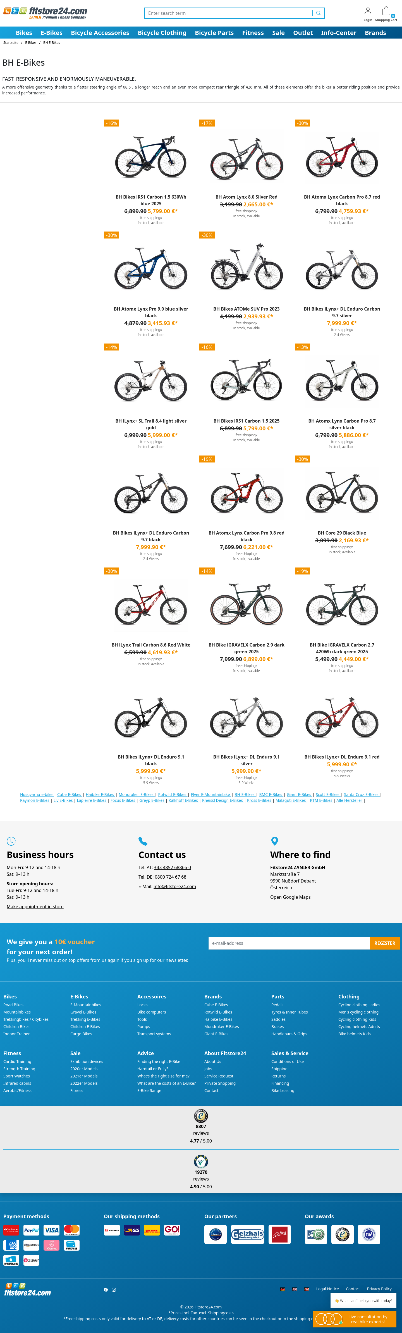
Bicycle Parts (214, 32)
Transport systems (154, 1033)
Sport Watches (16, 1076)
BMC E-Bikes (271, 794)
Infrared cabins (17, 1083)
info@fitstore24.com (175, 886)
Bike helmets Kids (354, 1033)
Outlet (303, 32)
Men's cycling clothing (358, 1012)
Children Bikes (16, 1026)
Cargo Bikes (81, 1033)
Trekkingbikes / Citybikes (26, 1019)
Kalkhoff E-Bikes (184, 800)
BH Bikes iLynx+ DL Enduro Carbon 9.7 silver (342, 312)
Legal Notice (327, 1288)
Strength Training (19, 1068)
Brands (375, 32)
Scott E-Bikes (328, 794)
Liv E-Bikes (64, 800)
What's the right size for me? (163, 1076)
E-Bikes (52, 32)
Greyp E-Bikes (152, 800)
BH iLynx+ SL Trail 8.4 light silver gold (151, 424)
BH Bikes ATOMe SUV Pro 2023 (246, 309)
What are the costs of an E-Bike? (166, 1083)
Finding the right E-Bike (158, 1061)
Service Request (218, 1076)
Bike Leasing (282, 1090)
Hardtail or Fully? (152, 1068)
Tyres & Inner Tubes (289, 1012)
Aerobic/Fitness (17, 1090)
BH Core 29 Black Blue (342, 533)
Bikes (24, 32)
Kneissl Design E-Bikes (223, 800)
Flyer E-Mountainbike (211, 794)
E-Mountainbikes (85, 1004)
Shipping (279, 1068)
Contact (211, 1090)
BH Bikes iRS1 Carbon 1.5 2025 (247, 421)
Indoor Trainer (16, 1033)
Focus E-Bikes (123, 800)
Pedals (277, 1004)
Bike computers (151, 1012)
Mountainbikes (17, 1012)
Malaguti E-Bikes (291, 800)
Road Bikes (13, 1004)
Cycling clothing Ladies (359, 1004)
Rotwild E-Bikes (173, 794)
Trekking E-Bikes (85, 1019)
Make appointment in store (35, 906)
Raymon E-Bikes (35, 800)
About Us (212, 1061)
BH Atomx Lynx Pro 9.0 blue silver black (151, 312)
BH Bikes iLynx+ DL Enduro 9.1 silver (246, 760)
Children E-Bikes (85, 1026)
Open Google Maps (290, 897)
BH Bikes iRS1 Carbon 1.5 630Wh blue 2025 (151, 200)
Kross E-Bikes (259, 800)
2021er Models (83, 1076)
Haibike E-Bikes (100, 794)
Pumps (143, 1026)
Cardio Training (17, 1061)
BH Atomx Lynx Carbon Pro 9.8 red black (246, 536)
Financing (280, 1083)
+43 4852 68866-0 (172, 867)
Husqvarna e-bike (37, 794)
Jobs (208, 1068)
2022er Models (83, 1083)
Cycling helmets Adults (359, 1026)
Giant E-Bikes (299, 794)
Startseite (10, 42)
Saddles (278, 1019)
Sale (278, 32)
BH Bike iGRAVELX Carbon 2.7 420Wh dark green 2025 (342, 648)
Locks (142, 1004)
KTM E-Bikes (321, 800)
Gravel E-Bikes (83, 1012)
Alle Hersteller (349, 800)
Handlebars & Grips (289, 1033)
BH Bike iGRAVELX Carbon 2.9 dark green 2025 (246, 648)
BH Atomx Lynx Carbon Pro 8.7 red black (342, 200)
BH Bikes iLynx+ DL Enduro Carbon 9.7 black (151, 536)
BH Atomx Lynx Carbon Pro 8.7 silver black (341, 424)
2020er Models (83, 1068)
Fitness (253, 32)
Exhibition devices (86, 1061)
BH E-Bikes (245, 794)
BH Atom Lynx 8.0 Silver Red (246, 197)
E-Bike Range (149, 1090)
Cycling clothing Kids (357, 1019)
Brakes (277, 1026)
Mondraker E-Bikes (137, 794)
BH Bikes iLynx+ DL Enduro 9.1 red (342, 757)
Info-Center (338, 32)
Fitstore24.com (208, 1307)
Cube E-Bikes (69, 794)
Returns (278, 1076)
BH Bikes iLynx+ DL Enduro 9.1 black (151, 760)
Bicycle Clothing (162, 32)
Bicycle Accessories (100, 32)
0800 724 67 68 (170, 877)
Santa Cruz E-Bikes (362, 794)
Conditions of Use (287, 1061)
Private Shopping (220, 1083)
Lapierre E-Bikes (92, 800)
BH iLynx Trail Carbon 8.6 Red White (151, 645)
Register (384, 943)
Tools (142, 1019)
